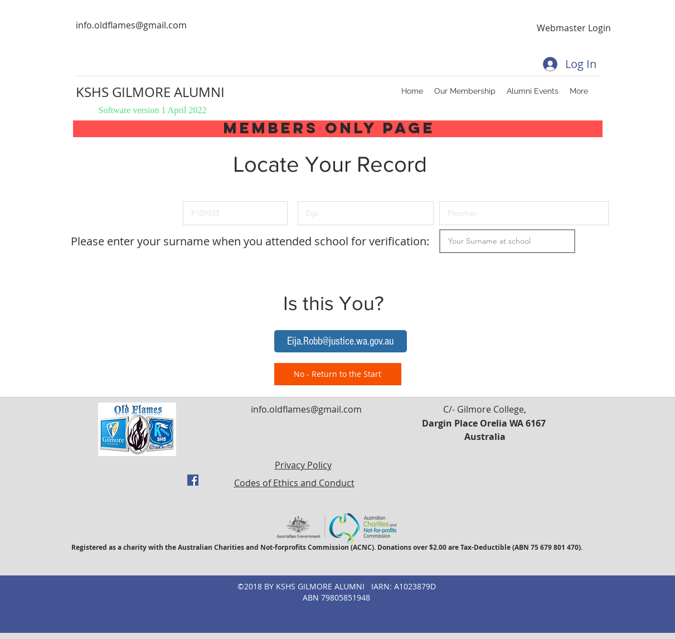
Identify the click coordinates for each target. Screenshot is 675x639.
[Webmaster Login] (574, 27)
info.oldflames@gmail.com (131, 25)
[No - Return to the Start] (337, 374)
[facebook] (192, 480)
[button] (340, 341)
